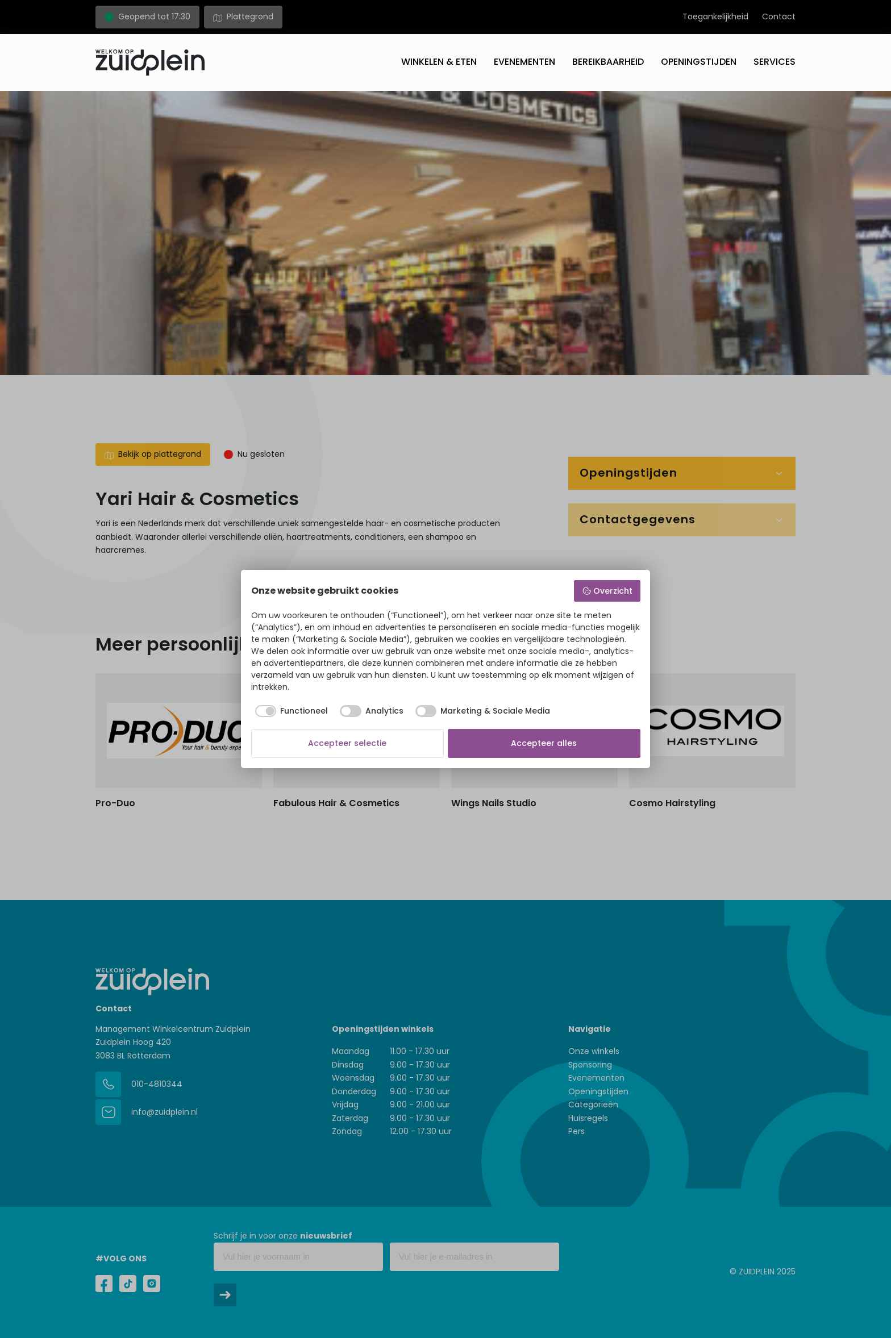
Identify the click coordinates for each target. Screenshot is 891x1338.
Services (774, 61)
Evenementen (524, 61)
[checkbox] (289, 711)
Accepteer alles (544, 743)
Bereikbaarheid (608, 61)
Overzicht (607, 591)
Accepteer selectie (347, 743)
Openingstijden (698, 61)
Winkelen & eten (439, 61)
